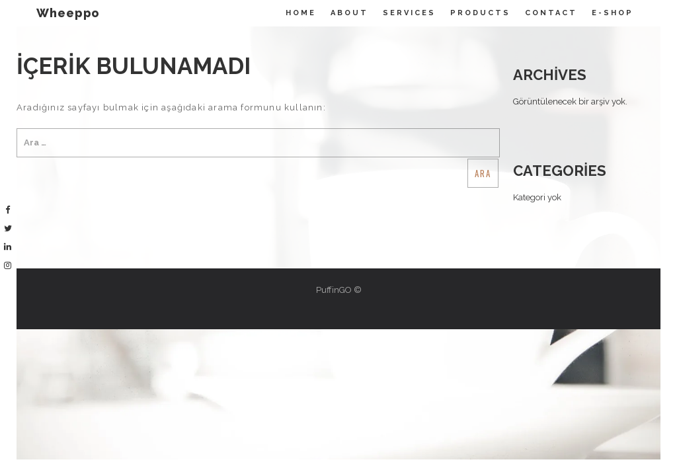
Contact (551, 13)
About (349, 13)
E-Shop (612, 13)
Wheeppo (68, 13)
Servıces (409, 13)
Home (301, 13)
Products (480, 13)
